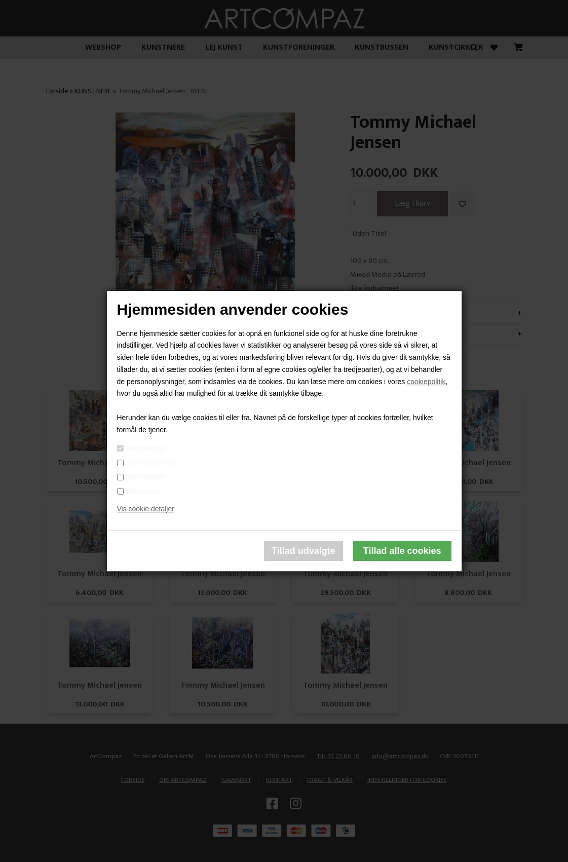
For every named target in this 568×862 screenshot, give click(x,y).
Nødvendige (146, 448)
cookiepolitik (426, 382)
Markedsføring (150, 462)
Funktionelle (147, 477)
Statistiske (144, 491)
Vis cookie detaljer (145, 509)
